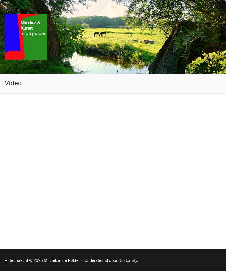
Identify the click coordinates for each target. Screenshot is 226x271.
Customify (128, 260)
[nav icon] (211, 37)
